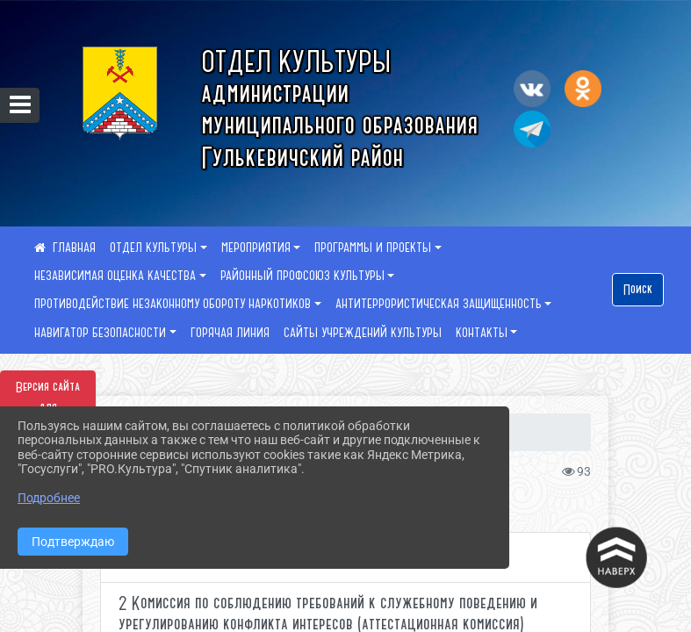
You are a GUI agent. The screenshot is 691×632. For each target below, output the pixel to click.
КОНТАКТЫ (481, 333)
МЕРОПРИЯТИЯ (256, 247)
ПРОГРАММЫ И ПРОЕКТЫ (372, 247)
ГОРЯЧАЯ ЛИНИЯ (230, 333)
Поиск (637, 289)
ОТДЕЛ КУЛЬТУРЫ (153, 247)
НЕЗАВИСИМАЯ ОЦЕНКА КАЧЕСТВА (115, 276)
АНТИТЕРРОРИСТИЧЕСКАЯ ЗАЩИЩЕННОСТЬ (438, 304)
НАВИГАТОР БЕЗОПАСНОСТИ (100, 333)
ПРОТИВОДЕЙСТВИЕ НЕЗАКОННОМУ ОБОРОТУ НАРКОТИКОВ (172, 304)
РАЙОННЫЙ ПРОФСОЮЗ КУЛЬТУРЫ (302, 276)
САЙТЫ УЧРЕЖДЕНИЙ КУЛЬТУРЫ (363, 333)
